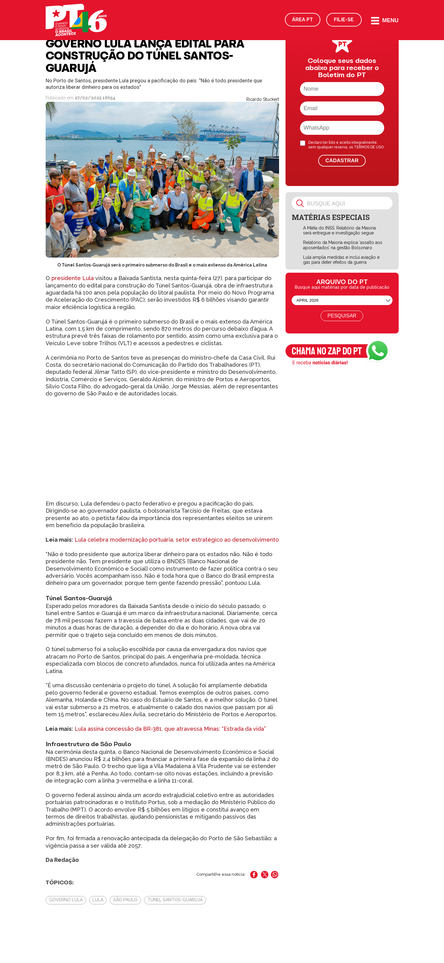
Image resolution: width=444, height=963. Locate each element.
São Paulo (125, 899)
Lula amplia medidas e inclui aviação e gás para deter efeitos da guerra (341, 260)
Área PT (302, 20)
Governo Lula (66, 899)
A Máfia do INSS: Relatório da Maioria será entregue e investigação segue (339, 230)
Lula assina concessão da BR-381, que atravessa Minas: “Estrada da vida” (170, 728)
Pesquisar (341, 315)
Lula (97, 899)
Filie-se (344, 20)
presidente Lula (72, 278)
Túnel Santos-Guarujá (175, 899)
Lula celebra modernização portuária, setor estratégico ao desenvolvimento (177, 539)
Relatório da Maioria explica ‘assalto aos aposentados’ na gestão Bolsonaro (342, 245)
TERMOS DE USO (369, 147)
